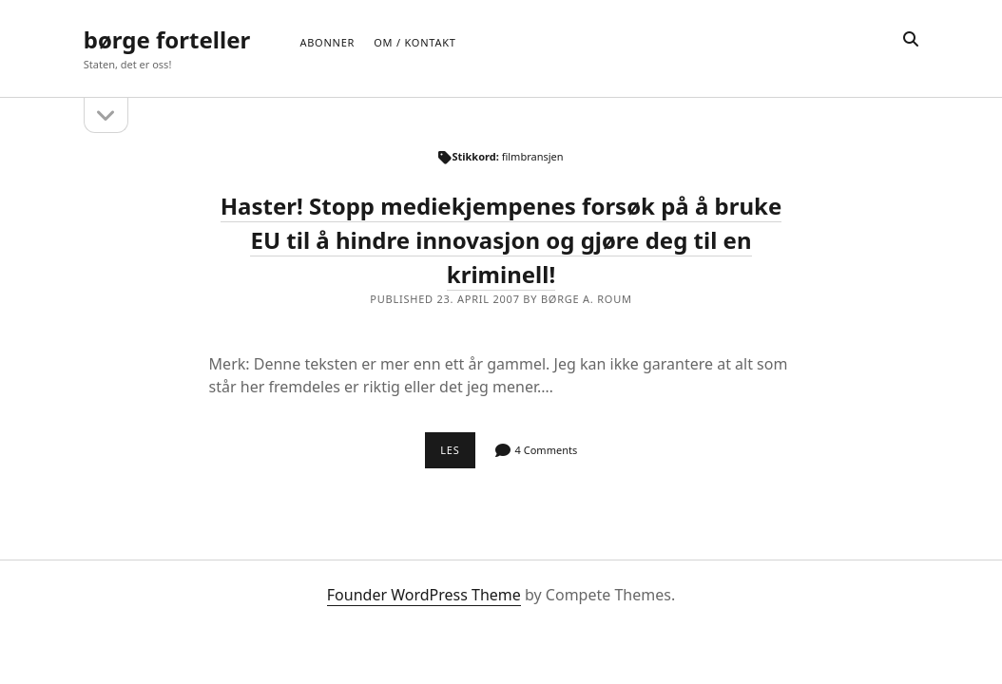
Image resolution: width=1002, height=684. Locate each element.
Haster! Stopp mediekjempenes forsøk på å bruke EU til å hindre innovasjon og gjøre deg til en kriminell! (501, 240)
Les (457, 455)
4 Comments (546, 450)
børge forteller (167, 39)
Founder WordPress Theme (424, 594)
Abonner (327, 42)
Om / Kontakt (414, 42)
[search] (911, 40)
